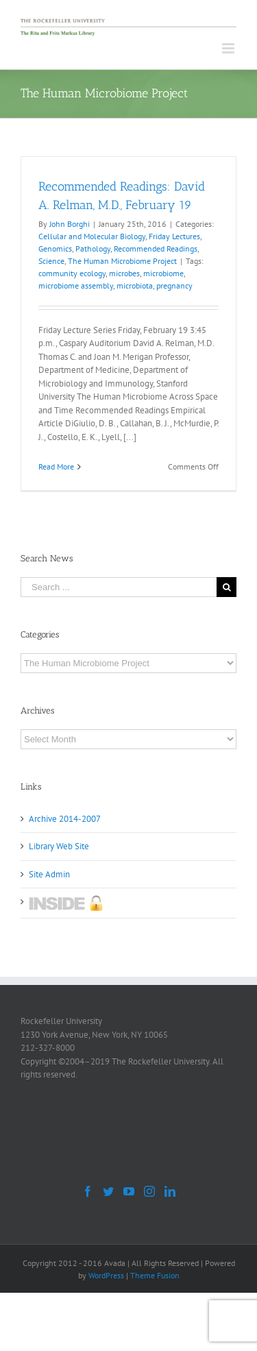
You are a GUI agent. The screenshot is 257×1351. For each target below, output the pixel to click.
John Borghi (69, 224)
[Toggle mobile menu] (229, 48)
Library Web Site (59, 846)
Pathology (92, 248)
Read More (56, 466)
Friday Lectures (174, 236)
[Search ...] (119, 587)
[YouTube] (128, 1191)
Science (51, 261)
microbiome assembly (75, 285)
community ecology (72, 273)
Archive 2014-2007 (65, 819)
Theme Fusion (155, 1275)
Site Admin (49, 874)
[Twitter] (108, 1191)
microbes (124, 273)
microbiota (135, 285)
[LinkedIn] (169, 1191)
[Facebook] (87, 1191)
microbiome (163, 273)
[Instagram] (149, 1191)
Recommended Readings (155, 248)
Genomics (55, 248)
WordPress (106, 1275)
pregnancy (174, 285)
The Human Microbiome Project (122, 261)
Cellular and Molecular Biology (91, 236)
